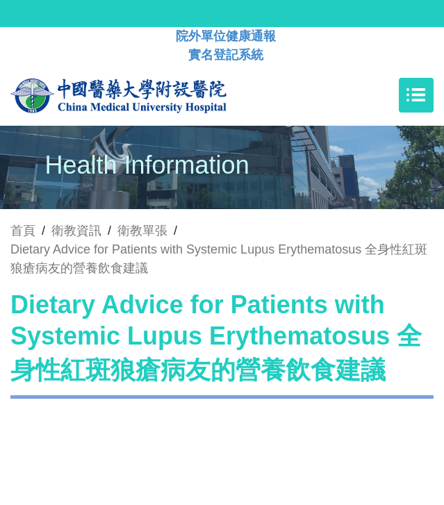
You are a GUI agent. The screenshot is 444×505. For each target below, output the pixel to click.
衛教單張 (142, 231)
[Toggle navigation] (416, 95)
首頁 (22, 231)
